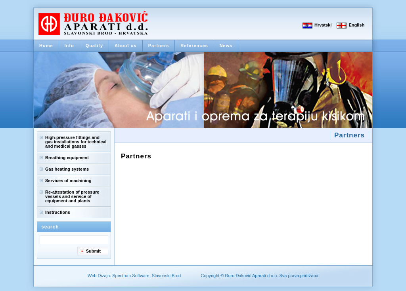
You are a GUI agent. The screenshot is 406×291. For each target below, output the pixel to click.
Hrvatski (322, 25)
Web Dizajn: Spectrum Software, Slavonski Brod (134, 275)
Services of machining (68, 180)
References (194, 45)
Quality (94, 45)
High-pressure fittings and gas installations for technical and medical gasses (76, 141)
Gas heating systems (67, 169)
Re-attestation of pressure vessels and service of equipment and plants (72, 196)
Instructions (57, 212)
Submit (93, 251)
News (226, 45)
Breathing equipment (67, 157)
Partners (158, 45)
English (356, 25)
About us (126, 45)
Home (46, 45)
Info (69, 45)
